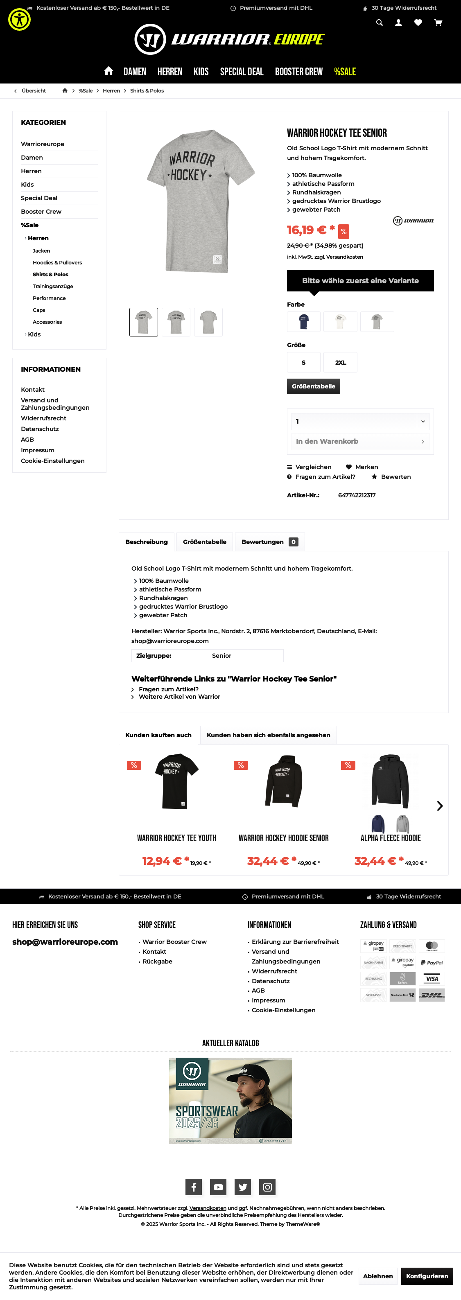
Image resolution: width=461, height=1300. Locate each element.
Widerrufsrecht (43, 418)
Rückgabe (157, 961)
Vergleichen (309, 467)
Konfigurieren (427, 1276)
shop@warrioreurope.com (65, 942)
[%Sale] (345, 72)
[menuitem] (438, 23)
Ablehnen (378, 1276)
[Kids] (201, 72)
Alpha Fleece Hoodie (391, 839)
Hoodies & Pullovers (57, 263)
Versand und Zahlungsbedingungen (55, 404)
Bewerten (391, 477)
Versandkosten (208, 1208)
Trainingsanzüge (52, 286)
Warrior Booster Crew (174, 942)
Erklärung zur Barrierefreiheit (295, 942)
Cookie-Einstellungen (53, 461)
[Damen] (135, 72)
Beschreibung (146, 542)
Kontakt (33, 389)
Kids (27, 184)
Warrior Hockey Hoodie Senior (284, 839)
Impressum (37, 450)
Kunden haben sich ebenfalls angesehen (268, 735)
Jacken (41, 251)
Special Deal (39, 198)
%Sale (29, 225)
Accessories (47, 322)
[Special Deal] (242, 72)
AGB (27, 439)
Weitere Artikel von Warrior (175, 696)
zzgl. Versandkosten (338, 257)
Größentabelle (313, 386)
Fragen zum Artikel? (321, 477)
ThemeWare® (303, 1224)
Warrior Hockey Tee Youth (176, 839)
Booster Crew (41, 211)
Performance (49, 298)
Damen (32, 157)
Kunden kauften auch (158, 735)
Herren (31, 171)
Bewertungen (270, 541)
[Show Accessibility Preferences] (19, 19)
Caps (38, 310)
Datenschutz (40, 429)
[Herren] (170, 72)
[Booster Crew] (298, 72)
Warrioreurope (42, 144)
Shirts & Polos (50, 274)
